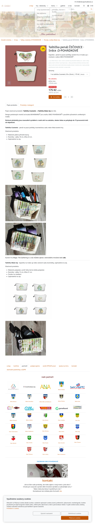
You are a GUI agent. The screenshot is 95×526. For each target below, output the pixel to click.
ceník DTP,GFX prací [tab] (49, 366)
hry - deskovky (42, 6)
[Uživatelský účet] (84, 5)
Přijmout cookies (79, 518)
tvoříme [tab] (16, 366)
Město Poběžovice (29, 431)
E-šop (16, 40)
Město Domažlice (29, 401)
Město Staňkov (61, 389)
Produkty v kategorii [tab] (27, 105)
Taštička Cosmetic (29, 111)
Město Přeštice (61, 401)
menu (54, 6)
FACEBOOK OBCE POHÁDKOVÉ (47, 461)
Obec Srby (77, 431)
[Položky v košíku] (88, 5)
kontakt (77, 6)
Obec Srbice (61, 431)
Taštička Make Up (44, 111)
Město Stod (77, 401)
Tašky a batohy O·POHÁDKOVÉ (30, 40)
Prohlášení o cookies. (13, 513)
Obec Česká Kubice (13, 431)
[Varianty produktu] (69, 74)
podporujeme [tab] (35, 366)
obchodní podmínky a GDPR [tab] (16, 370)
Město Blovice (13, 401)
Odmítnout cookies (61, 518)
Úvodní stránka (6, 40)
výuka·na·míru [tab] (64, 366)
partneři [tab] (24, 366)
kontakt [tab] (74, 366)
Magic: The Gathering (20, 258)
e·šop (31, 6)
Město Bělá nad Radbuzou (45, 401)
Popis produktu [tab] (12, 105)
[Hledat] (91, 9)
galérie (62, 6)
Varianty (51, 71)
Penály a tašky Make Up (52, 40)
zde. (60, 491)
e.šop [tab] (9, 366)
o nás (70, 6)
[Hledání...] (79, 9)
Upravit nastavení (44, 518)
